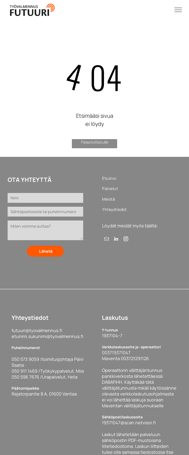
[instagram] (125, 240)
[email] (106, 240)
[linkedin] (116, 240)
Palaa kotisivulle (94, 142)
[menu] (178, 9)
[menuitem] (118, 178)
